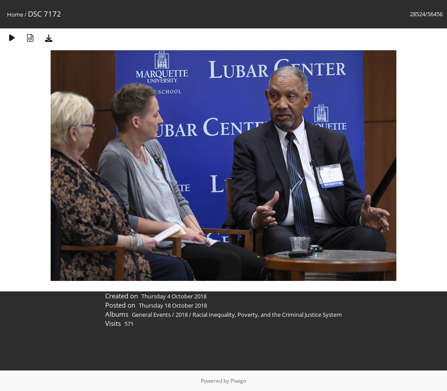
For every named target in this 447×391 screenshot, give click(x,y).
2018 (181, 314)
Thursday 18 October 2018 (173, 305)
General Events (151, 314)
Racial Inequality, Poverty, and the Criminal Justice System (267, 314)
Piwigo (238, 380)
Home (15, 14)
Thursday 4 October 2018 (173, 296)
